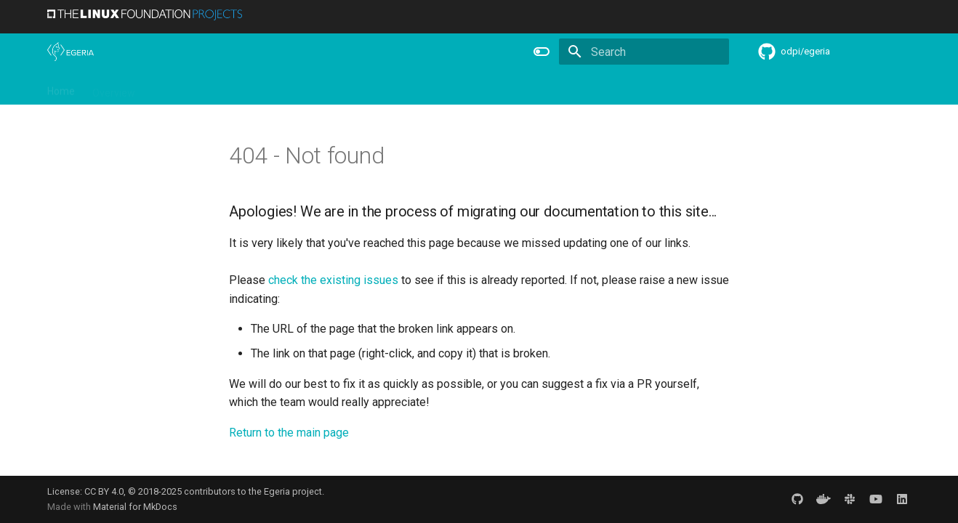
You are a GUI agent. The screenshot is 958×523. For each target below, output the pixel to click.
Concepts (530, 88)
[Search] (644, 51)
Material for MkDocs (135, 506)
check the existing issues (333, 280)
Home (61, 88)
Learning (216, 88)
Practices (590, 88)
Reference (466, 88)
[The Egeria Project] (70, 51)
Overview (113, 88)
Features (404, 88)
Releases (345, 88)
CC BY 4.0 (104, 491)
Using (165, 88)
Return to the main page (289, 432)
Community (280, 88)
